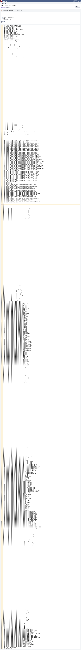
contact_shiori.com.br (10, 10)
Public (8, 7)
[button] (80, 1)
